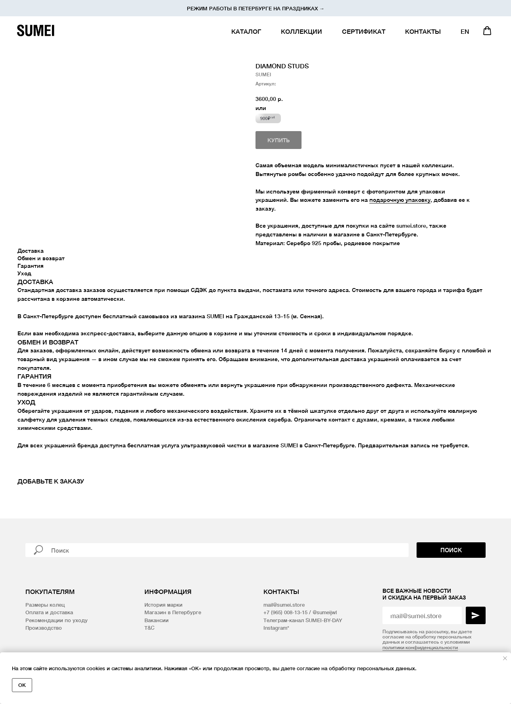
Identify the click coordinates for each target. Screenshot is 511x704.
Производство (43, 628)
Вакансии (156, 620)
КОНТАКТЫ (423, 31)
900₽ (267, 118)
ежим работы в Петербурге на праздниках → (257, 8)
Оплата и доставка (49, 612)
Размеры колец (45, 604)
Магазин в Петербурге (172, 612)
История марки (163, 604)
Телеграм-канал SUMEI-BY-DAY (302, 620)
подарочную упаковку (399, 199)
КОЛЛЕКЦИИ (301, 31)
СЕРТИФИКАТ (363, 31)
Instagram (275, 628)
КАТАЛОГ (246, 31)
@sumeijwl (325, 612)
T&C (149, 628)
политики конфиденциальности (420, 647)
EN (465, 31)
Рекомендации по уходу (56, 620)
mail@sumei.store (284, 604)
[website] (487, 31)
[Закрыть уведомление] (505, 658)
